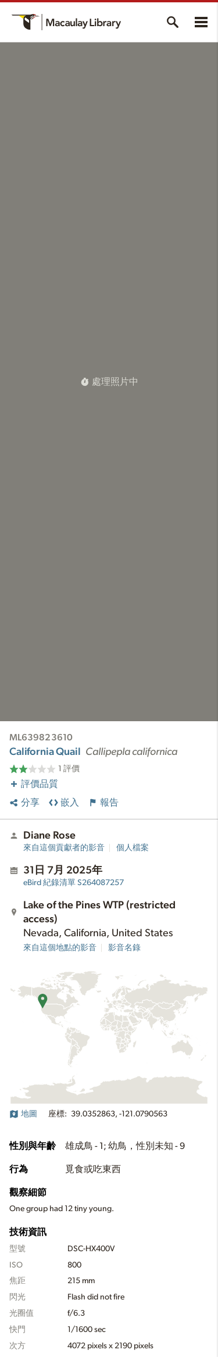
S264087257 (73, 883)
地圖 (23, 1114)
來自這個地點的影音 (60, 948)
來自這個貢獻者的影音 (64, 848)
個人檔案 (132, 848)
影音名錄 (124, 948)
